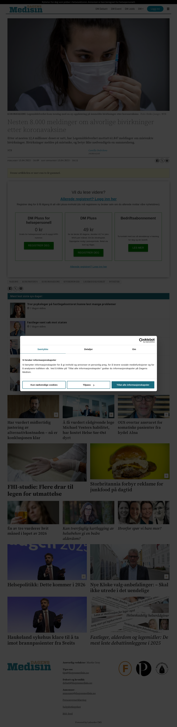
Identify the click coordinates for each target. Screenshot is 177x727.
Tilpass (88, 385)
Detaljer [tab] (88, 349)
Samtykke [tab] (43, 349)
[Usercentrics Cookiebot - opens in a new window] (141, 340)
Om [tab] (134, 349)
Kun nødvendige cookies (44, 385)
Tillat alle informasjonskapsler (133, 385)
